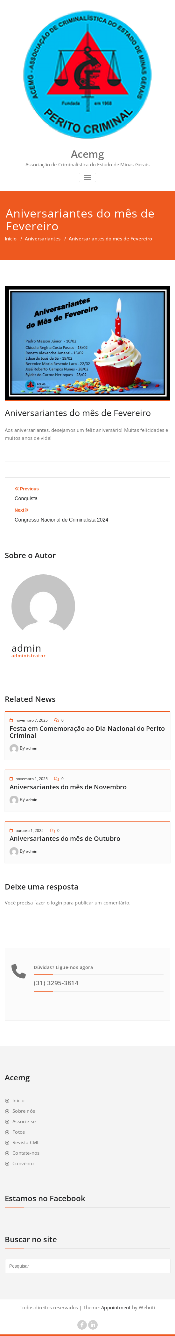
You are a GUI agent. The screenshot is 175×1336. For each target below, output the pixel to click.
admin (31, 748)
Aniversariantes (42, 238)
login (56, 902)
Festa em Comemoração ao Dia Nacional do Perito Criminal (87, 732)
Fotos (18, 1132)
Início (11, 238)
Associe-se (24, 1121)
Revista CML (25, 1142)
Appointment (115, 1307)
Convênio (23, 1163)
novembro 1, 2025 (32, 778)
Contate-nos (25, 1153)
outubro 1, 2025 (30, 830)
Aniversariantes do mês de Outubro (65, 838)
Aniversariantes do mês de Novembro (68, 787)
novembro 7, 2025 (32, 720)
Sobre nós (23, 1111)
